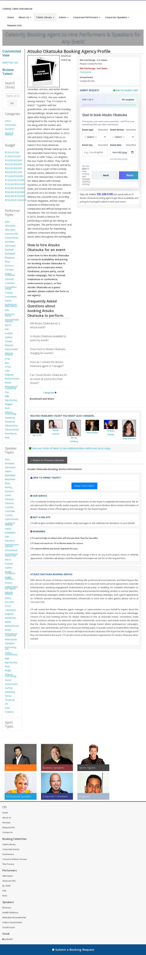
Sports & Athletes (9, 133)
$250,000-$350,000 (12, 188)
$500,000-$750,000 (12, 196)
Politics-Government (11, 653)
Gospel (8, 341)
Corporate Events (10, 849)
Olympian (9, 643)
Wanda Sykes (92, 432)
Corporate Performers (86, 17)
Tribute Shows (12, 429)
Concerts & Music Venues (14, 859)
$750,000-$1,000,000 (12, 200)
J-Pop (7, 358)
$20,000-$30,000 (12, 164)
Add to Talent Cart (127, 90)
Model (8, 382)
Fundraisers (8, 854)
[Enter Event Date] (123, 152)
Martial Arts (10, 618)
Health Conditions (10, 572)
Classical (9, 279)
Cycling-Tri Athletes (10, 523)
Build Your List (10, 62)
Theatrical (10, 421)
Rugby (8, 670)
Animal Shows (12, 237)
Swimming (10, 417)
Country (9, 292)
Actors (8, 121)
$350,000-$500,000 (12, 192)
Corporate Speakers (117, 17)
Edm (7, 310)
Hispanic (9, 345)
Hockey (8, 583)
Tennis (8, 696)
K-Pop (8, 366)
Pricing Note (85, 72)
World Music (11, 433)
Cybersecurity (12, 519)
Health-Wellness (9, 578)
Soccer (8, 680)
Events (63, 17)
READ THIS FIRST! (84, 485)
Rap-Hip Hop (11, 400)
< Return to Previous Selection (47, 460)
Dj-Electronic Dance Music (11, 305)
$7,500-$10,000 (12, 156)
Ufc (6, 704)
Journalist (9, 602)
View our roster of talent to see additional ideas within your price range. (71, 448)
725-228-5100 (105, 194)
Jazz (7, 362)
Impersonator (11, 349)
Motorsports (11, 639)
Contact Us (7, 832)
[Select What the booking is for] (95, 137)
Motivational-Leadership (11, 387)
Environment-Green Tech (11, 554)
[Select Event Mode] (123, 137)
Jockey (8, 598)
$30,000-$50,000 (12, 168)
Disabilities (10, 532)
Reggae (9, 404)
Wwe (7, 437)
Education (10, 540)
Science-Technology (10, 412)
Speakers (9, 129)
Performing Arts (10, 648)
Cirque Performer (10, 274)
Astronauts (10, 245)
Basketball (10, 253)
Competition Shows (11, 287)
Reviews (6, 822)
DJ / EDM (6, 885)
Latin (7, 370)
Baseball (9, 249)
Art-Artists (9, 241)
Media (8, 622)
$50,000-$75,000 (12, 172)
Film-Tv (8, 325)
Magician (9, 374)
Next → (131, 175)
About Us (25, 17)
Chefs (8, 495)
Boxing (8, 487)
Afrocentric (10, 225)
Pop (7, 392)
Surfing (8, 688)
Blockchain (10, 479)
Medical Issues (12, 378)
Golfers (8, 337)
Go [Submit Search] (12, 103)
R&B (7, 396)
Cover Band (10, 296)
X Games (9, 712)
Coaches (9, 507)
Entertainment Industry (12, 320)
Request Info (14, 25)
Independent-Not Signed (11, 587)
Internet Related (9, 353)
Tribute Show (11, 425)
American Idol (11, 233)
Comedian (10, 283)
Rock (7, 408)
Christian (9, 269)
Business (9, 265)
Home (10, 17)
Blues (7, 261)
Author (8, 471)
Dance (8, 300)
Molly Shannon (129, 438)
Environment (11, 550)
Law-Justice (10, 610)
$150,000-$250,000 (12, 184)
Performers (10, 125)
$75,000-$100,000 (12, 176)
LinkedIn (7, 939)
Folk (7, 329)
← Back (104, 175)
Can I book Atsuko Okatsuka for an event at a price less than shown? (48, 379)
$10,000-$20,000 (12, 160)
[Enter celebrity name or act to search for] (13, 95)
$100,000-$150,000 (12, 180)
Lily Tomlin (37, 435)
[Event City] (95, 152)
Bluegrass (10, 257)
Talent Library (45, 17)
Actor (7, 222)
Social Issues (11, 684)
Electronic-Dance (10, 314)
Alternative (10, 229)
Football (9, 333)
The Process (8, 864)
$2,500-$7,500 (12, 152)
